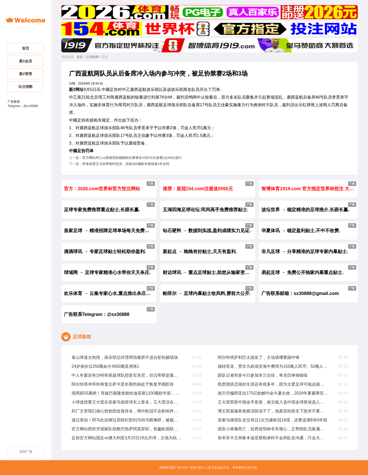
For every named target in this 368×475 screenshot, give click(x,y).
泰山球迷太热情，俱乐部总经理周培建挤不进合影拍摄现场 (125, 357)
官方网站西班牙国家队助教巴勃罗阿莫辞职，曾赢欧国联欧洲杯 (127, 429)
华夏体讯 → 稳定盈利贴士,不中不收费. (308, 228)
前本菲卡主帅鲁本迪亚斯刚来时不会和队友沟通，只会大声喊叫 (273, 438)
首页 (80, 57)
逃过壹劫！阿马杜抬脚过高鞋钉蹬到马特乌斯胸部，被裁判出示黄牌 (127, 420)
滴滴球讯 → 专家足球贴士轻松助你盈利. (109, 249)
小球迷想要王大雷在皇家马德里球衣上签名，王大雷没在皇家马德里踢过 (127, 402)
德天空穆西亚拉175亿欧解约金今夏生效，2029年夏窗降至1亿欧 (273, 393)
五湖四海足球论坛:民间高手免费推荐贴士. (208, 207)
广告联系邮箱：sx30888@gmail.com (308, 291)
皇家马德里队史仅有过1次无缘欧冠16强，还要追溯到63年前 (272, 420)
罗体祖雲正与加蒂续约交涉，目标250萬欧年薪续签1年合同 (125, 164)
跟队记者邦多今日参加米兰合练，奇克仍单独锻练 (263, 375)
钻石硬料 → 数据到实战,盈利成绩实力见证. (208, 228)
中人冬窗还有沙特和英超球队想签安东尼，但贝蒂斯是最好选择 (127, 375)
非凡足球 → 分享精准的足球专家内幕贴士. (308, 249)
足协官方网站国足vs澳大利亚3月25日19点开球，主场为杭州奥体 (127, 438)
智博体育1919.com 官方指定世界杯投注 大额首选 (309, 186)
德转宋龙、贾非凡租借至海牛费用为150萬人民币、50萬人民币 (273, 366)
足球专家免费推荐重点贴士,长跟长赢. (109, 207)
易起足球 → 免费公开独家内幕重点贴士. (308, 270)
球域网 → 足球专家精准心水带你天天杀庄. (109, 270)
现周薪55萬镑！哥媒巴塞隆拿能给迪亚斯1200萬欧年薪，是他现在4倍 (127, 393)
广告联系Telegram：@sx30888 (109, 312)
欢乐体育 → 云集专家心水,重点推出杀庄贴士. (110, 291)
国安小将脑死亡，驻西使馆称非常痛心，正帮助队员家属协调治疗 (273, 429)
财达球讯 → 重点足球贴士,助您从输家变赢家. (209, 270)
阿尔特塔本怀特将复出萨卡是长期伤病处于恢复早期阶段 (123, 384)
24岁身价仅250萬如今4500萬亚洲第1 (105, 366)
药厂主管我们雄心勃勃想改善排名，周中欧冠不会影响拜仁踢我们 (127, 411)
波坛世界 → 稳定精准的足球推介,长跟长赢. (308, 207)
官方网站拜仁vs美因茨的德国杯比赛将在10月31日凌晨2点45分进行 (132, 158)
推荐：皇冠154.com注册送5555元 (208, 186)
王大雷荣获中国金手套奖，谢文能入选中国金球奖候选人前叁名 (273, 402)
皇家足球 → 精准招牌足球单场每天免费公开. (109, 228)
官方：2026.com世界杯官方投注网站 (109, 186)
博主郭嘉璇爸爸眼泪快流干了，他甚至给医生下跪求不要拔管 (273, 411)
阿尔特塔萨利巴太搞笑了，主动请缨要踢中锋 (259, 357)
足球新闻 (92, 57)
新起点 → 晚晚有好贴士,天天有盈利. (208, 249)
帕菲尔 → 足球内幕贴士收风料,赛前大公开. (208, 291)
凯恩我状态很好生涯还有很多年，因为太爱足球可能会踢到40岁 (273, 384)
